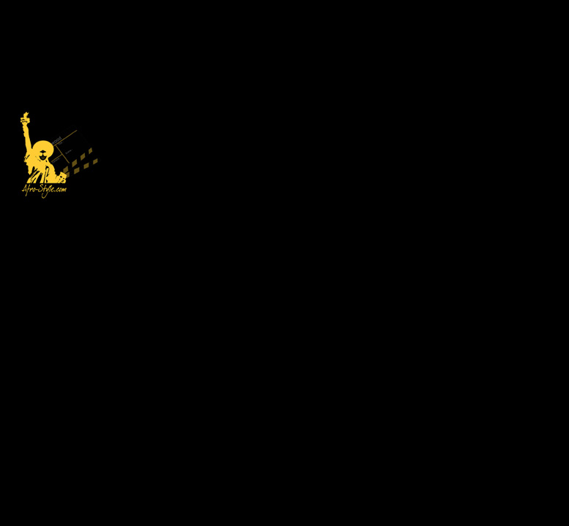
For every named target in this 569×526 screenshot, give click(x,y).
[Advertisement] (333, 102)
